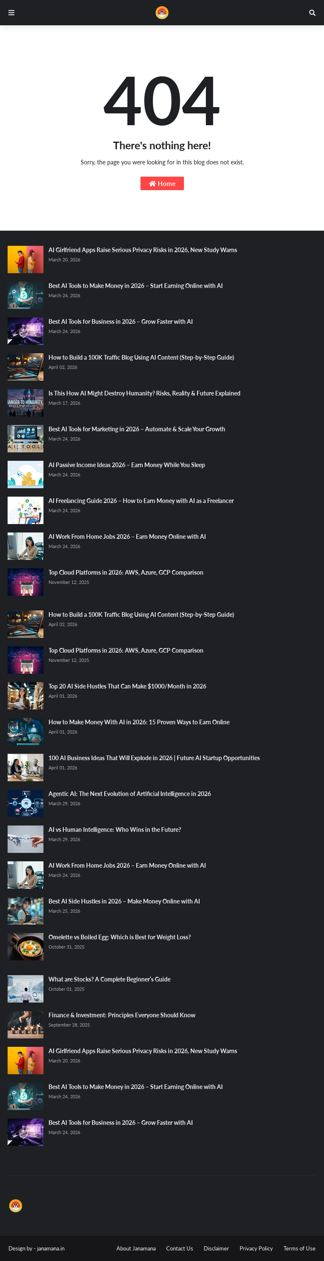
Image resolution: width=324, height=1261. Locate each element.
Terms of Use (300, 1248)
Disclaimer (216, 1248)
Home (162, 183)
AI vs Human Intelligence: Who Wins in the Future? (115, 829)
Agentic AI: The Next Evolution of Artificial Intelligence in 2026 (130, 793)
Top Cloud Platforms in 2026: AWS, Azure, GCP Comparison (126, 572)
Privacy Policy (256, 1248)
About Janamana (136, 1248)
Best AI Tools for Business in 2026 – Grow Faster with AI (121, 321)
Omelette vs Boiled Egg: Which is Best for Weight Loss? (120, 937)
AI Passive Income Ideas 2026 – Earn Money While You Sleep (127, 464)
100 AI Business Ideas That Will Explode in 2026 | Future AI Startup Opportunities (154, 757)
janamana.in (51, 1248)
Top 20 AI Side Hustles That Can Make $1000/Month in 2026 (127, 686)
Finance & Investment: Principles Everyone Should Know (122, 1015)
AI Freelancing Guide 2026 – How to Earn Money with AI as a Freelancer (141, 500)
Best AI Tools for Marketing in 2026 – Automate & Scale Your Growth (137, 429)
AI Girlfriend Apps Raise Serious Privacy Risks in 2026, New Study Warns (143, 249)
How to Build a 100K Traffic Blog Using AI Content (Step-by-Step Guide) (141, 357)
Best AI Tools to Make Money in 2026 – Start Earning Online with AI (136, 285)
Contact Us (179, 1248)
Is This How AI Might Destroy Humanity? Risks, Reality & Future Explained (144, 393)
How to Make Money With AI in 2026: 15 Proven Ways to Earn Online (139, 722)
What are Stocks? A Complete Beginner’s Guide (109, 979)
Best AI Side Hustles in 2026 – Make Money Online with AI (124, 901)
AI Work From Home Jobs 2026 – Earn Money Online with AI (127, 536)
